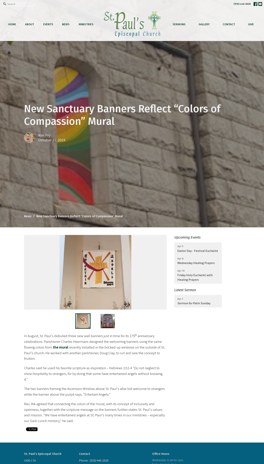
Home (12, 24)
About (29, 24)
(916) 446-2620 (242, 3)
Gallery (204, 24)
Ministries (86, 24)
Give (251, 24)
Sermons (179, 24)
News (66, 24)
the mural (60, 347)
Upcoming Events (187, 237)
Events (48, 24)
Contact (229, 24)
